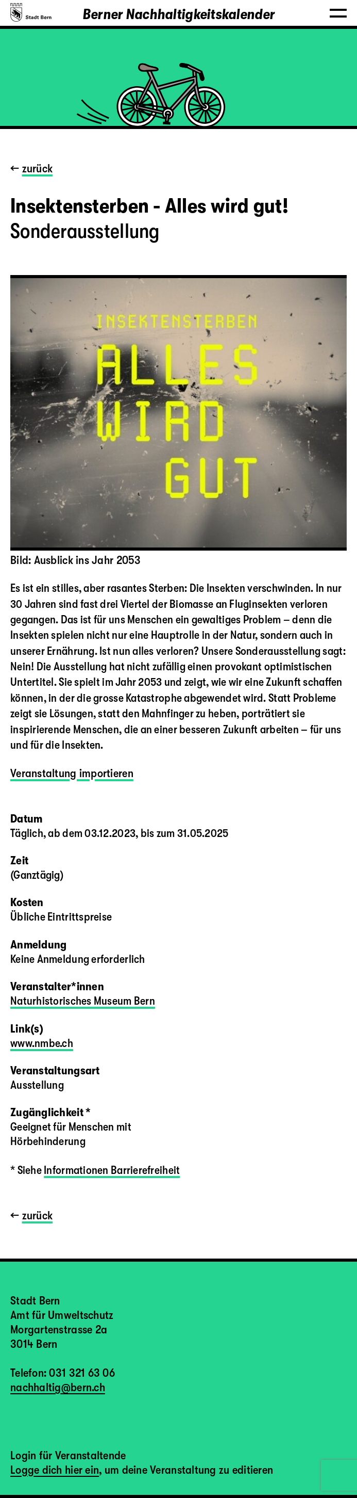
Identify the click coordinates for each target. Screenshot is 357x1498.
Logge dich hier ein (54, 1470)
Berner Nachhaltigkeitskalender (178, 14)
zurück (37, 168)
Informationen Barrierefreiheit (112, 1170)
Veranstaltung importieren (71, 773)
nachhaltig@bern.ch (57, 1387)
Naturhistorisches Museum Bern (82, 1000)
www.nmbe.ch (41, 1043)
